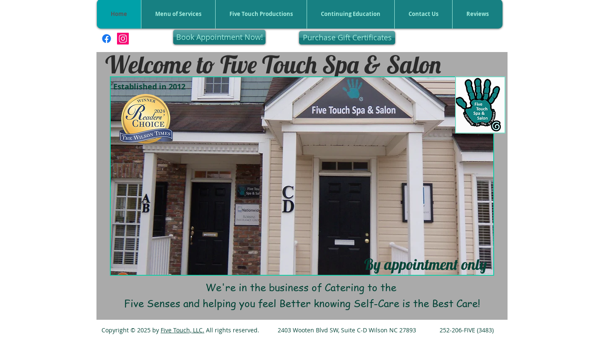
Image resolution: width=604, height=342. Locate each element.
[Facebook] (106, 38)
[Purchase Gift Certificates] (347, 37)
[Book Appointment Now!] (219, 37)
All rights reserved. (231, 330)
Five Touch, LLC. (182, 330)
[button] (302, 176)
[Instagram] (123, 38)
